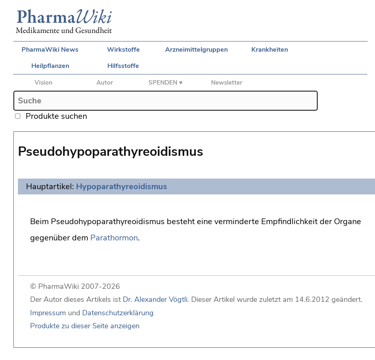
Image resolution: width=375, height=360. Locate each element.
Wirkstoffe (123, 49)
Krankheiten (269, 49)
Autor (104, 83)
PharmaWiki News (50, 49)
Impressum (48, 313)
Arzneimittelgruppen (196, 49)
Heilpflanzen (50, 65)
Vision (43, 83)
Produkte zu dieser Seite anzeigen (85, 326)
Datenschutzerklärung (118, 313)
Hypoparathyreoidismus (121, 186)
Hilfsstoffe (123, 65)
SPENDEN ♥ (165, 83)
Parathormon (114, 237)
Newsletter (226, 83)
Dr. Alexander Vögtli (155, 299)
